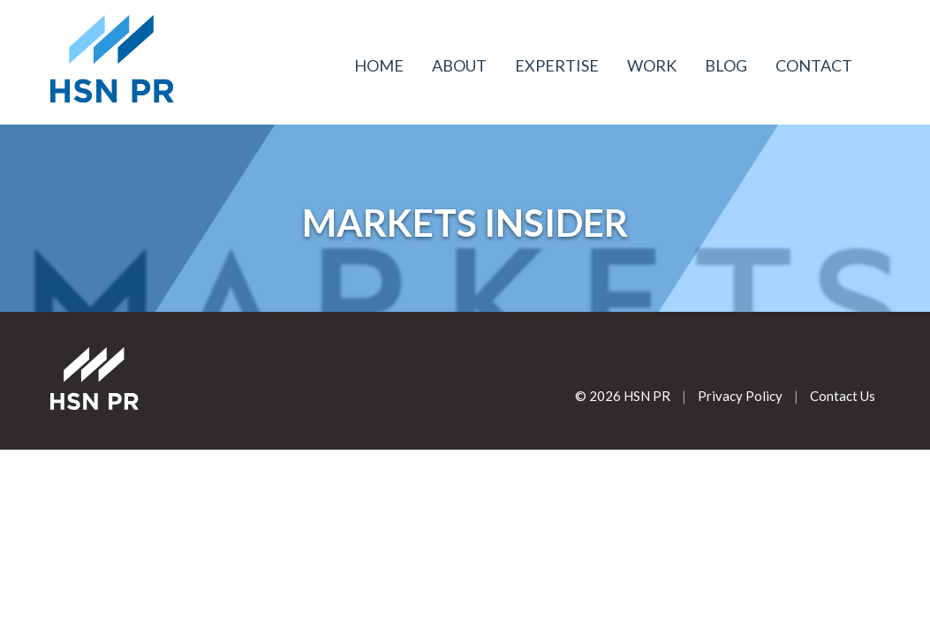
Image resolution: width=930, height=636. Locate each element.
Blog (726, 65)
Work (652, 65)
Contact (813, 65)
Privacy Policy (740, 396)
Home (379, 65)
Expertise (557, 65)
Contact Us (842, 396)
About (459, 65)
